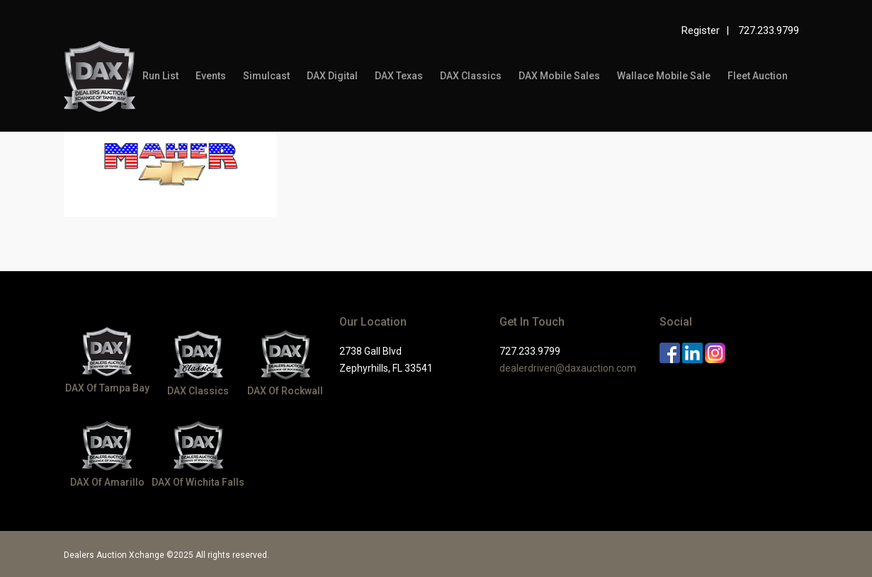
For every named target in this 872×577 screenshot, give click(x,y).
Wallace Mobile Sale (663, 75)
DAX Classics (471, 75)
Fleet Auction (757, 75)
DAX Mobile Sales (559, 75)
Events (211, 75)
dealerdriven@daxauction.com (567, 368)
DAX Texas (399, 75)
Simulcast (266, 75)
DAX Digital (332, 75)
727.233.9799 (768, 30)
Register (700, 30)
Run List (160, 75)
